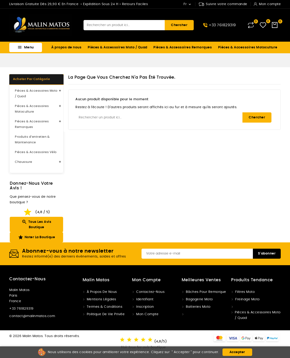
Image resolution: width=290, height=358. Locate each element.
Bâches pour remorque (206, 292)
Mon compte (147, 314)
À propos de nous (66, 47)
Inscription (145, 306)
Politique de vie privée (106, 314)
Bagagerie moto (199, 299)
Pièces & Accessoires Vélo (36, 152)
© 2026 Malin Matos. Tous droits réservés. (44, 336)
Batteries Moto (198, 306)
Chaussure (23, 162)
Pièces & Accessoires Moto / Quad (117, 47)
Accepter (237, 352)
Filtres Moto (245, 292)
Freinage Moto (247, 299)
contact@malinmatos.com (32, 316)
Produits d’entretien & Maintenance (32, 139)
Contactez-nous (27, 279)
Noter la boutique (36, 237)
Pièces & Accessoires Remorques (182, 47)
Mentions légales (101, 299)
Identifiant (145, 299)
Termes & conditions (104, 306)
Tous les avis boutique (37, 224)
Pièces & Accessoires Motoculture (247, 47)
